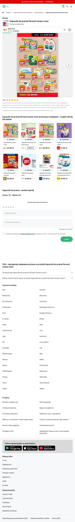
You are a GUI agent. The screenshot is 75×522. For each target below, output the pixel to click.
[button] (37, 272)
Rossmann (44, 371)
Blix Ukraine (6, 506)
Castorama (6, 307)
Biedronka (6, 295)
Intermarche (7, 330)
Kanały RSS (56, 518)
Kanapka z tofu (8, 431)
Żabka (42, 388)
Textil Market (44, 383)
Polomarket (44, 365)
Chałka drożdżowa (9, 408)
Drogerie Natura (46, 313)
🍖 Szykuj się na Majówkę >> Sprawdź (37, 2)
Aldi (3, 290)
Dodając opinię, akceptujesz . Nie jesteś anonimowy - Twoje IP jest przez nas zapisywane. (36, 234)
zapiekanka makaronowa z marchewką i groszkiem (54, 432)
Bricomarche (7, 301)
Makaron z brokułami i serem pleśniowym (17, 419)
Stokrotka (43, 377)
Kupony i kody (7, 494)
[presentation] (37, 248)
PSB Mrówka (7, 371)
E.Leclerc (5, 319)
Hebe (4, 325)
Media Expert (7, 354)
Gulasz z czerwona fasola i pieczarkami (54, 419)
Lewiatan (5, 348)
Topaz (4, 388)
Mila (41, 354)
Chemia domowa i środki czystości (22, 12)
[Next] (73, 2)
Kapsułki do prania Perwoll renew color (57, 12)
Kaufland (43, 336)
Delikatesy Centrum (47, 307)
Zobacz (30, 148)
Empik (42, 319)
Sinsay (4, 377)
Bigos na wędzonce (47, 408)
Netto (42, 359)
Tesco (4, 383)
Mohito (5, 359)
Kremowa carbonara (10, 414)
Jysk (4, 336)
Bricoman (43, 295)
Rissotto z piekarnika (10, 402)
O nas (4, 460)
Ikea (41, 325)
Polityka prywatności (10, 469)
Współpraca (6, 464)
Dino (4, 313)
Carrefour (43, 301)
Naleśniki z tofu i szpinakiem (50, 414)
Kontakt (5, 485)
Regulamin (6, 477)
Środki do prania (39, 12)
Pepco (4, 365)
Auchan (42, 290)
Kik (3, 342)
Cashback (6, 502)
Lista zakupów (7, 498)
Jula (41, 330)
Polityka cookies (8, 473)
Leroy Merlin (44, 342)
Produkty (8, 12)
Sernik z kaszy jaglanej (10, 425)
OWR (4, 481)
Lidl (41, 348)
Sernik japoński (45, 402)
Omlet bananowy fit (47, 425)
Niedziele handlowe (9, 511)
